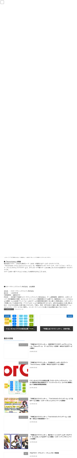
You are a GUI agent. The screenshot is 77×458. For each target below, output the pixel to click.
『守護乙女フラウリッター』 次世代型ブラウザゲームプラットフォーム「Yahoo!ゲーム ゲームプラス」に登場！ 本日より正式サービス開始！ (51, 346)
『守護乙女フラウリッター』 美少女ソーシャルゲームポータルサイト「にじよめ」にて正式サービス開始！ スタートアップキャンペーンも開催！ (51, 437)
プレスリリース (19, 309)
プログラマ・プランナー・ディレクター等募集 (44, 453)
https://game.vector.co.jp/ (23, 265)
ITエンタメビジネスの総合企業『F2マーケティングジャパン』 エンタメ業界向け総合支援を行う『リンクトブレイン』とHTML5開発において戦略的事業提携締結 (51, 382)
